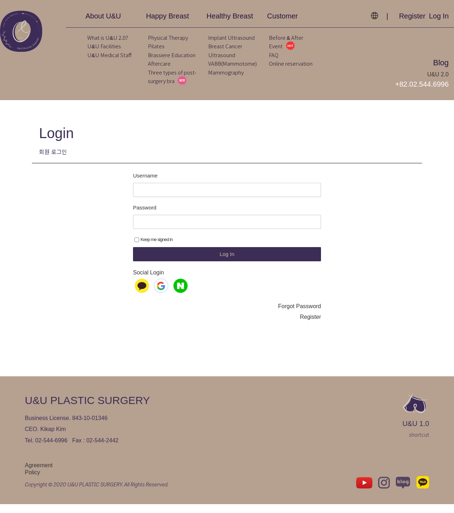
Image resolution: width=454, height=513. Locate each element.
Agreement (38, 474)
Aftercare (159, 63)
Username (145, 184)
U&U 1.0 (415, 432)
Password (144, 216)
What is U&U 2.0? (107, 37)
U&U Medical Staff (109, 55)
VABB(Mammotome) (232, 63)
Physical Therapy (168, 37)
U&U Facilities (104, 46)
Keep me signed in (153, 248)
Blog (441, 62)
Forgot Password (299, 315)
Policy (32, 481)
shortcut (419, 443)
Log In (439, 16)
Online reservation (290, 63)
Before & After (286, 37)
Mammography (226, 72)
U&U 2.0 (438, 74)
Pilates (156, 46)
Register (412, 16)
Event (282, 46)
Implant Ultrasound (231, 37)
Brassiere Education (171, 55)
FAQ (273, 55)
